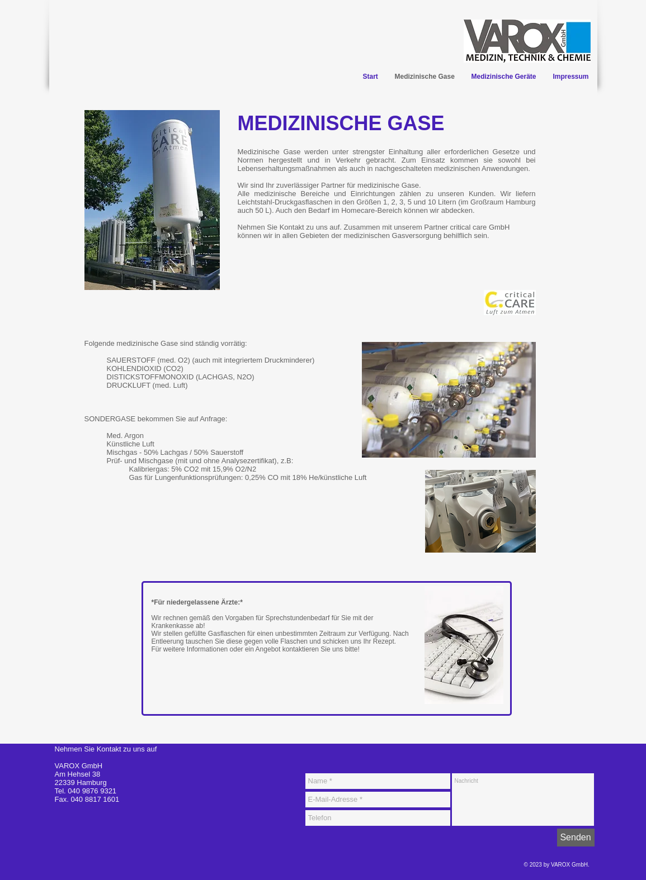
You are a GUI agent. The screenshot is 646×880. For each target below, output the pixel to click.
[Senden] (576, 837)
